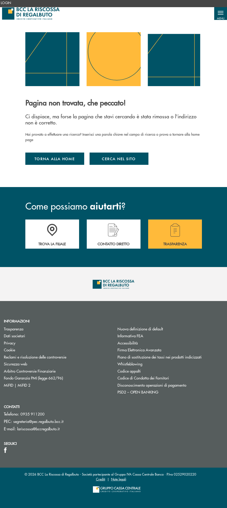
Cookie (9, 349)
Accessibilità (127, 342)
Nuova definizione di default (140, 328)
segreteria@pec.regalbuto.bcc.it (38, 421)
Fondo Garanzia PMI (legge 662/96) (53, 377)
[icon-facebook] (5, 450)
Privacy (9, 342)
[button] (220, 13)
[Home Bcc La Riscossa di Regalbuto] (31, 13)
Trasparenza (13, 328)
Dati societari (14, 335)
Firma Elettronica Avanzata (139, 349)
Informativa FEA (149, 335)
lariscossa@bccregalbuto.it (38, 428)
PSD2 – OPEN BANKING (157, 392)
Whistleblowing (129, 363)
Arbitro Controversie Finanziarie (49, 371)
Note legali (118, 479)
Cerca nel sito (119, 158)
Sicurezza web (15, 363)
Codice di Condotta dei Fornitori (162, 377)
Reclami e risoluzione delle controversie (35, 357)
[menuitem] (6, 3)
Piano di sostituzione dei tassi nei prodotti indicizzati (170, 357)
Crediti (100, 479)
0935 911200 (32, 414)
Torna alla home (54, 158)
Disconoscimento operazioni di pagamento (151, 385)
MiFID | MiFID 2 (17, 385)
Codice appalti (129, 371)
